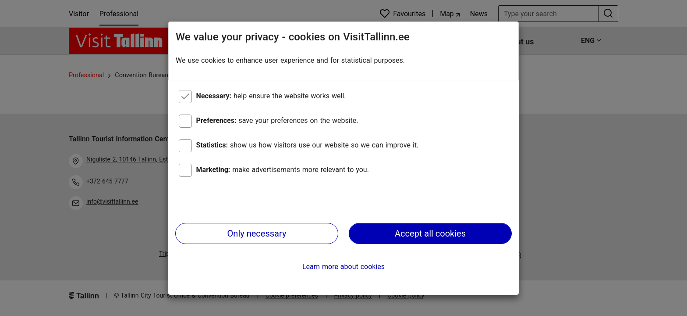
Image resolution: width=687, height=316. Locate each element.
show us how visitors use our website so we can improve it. (307, 145)
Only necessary (257, 233)
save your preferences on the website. (277, 120)
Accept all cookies (430, 233)
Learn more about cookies (343, 266)
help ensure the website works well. (271, 96)
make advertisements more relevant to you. (282, 169)
